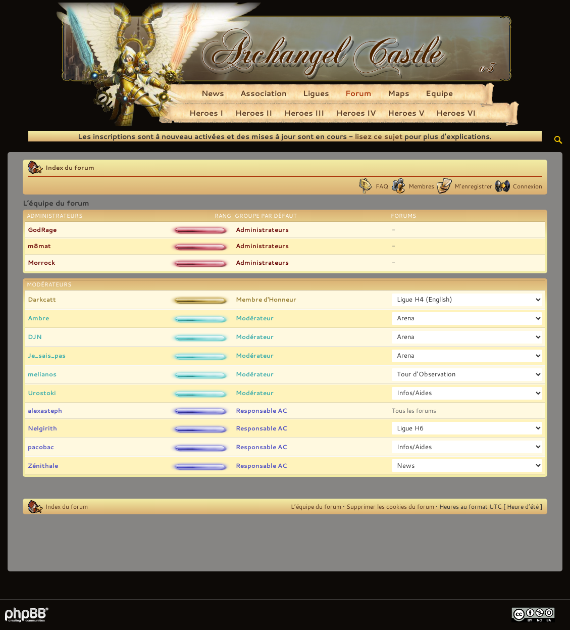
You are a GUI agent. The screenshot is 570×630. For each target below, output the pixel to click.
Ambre (38, 318)
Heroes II (253, 113)
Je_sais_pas (47, 355)
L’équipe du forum (316, 506)
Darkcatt (42, 299)
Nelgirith (42, 428)
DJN (35, 336)
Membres (421, 186)
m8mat (39, 245)
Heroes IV (356, 113)
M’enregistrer (473, 186)
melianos (42, 374)
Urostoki (42, 393)
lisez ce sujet (378, 136)
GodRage (42, 229)
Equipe (439, 93)
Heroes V (406, 113)
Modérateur (255, 318)
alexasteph (45, 410)
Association (263, 93)
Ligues (316, 93)
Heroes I (206, 113)
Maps (398, 93)
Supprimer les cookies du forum (390, 506)
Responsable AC (261, 410)
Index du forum (69, 167)
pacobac (41, 447)
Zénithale (43, 465)
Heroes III (304, 113)
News (212, 93)
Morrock (41, 262)
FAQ (382, 186)
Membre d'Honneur (266, 299)
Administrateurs (262, 229)
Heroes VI (456, 113)
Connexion (527, 186)
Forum (358, 93)
